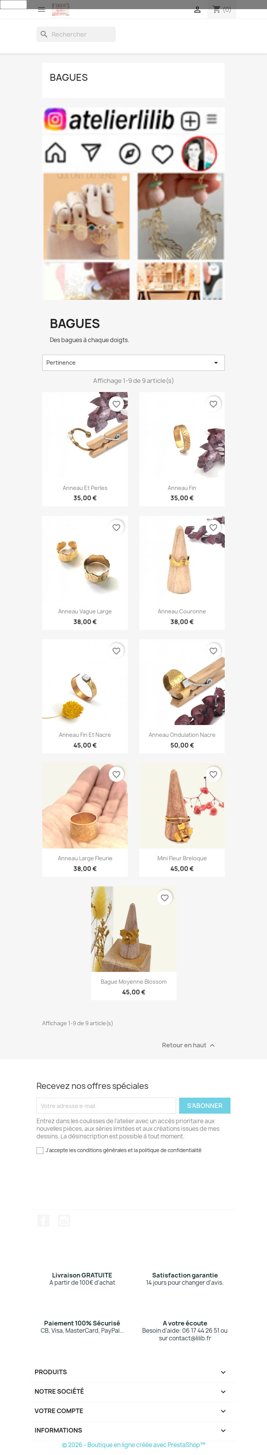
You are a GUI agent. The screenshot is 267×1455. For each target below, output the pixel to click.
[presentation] (94, 1185)
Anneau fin (182, 487)
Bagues (69, 77)
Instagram (64, 1221)
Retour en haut (189, 1045)
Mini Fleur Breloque (182, 858)
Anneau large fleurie (85, 858)
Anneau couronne (182, 611)
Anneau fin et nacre (85, 734)
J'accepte (13, 5)
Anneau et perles (85, 487)
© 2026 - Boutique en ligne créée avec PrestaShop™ (133, 1445)
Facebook (43, 1221)
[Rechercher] (76, 34)
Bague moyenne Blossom (134, 981)
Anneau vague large (85, 611)
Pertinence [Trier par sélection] (133, 362)
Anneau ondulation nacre (182, 734)
